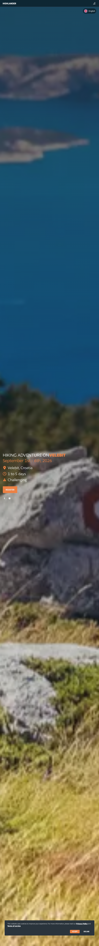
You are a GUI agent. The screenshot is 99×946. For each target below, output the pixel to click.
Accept (74, 931)
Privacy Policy (82, 924)
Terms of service (14, 926)
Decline (86, 931)
